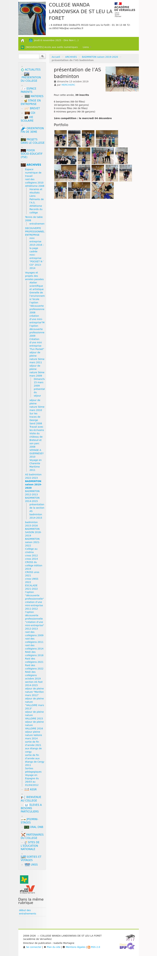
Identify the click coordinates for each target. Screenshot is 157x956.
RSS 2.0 (94, 947)
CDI (30, 112)
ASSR (30, 789)
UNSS (31, 864)
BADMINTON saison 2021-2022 (32, 542)
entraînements (38, 223)
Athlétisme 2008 (34, 186)
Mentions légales (74, 947)
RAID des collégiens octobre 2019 (33, 675)
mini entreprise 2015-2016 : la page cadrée (36, 245)
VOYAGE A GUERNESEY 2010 (36, 453)
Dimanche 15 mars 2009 (40, 382)
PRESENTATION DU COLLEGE (31, 77)
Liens (32, 196)
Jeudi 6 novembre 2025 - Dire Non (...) (54, 40)
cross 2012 (31, 555)
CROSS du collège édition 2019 (33, 565)
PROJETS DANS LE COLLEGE (33, 141)
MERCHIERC (68, 84)
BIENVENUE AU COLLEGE (31, 799)
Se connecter (32, 947)
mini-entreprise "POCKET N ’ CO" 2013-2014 (36, 261)
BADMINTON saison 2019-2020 (100, 57)
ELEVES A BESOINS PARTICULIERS (31, 808)
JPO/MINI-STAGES (29, 821)
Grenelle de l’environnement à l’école (39, 296)
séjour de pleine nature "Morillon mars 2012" (34, 692)
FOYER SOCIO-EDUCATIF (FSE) (32, 154)
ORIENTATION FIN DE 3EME (32, 130)
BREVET (32, 108)
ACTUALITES (31, 70)
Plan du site (52, 947)
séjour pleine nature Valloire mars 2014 (33, 735)
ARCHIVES (71, 57)
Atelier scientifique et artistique (36, 286)
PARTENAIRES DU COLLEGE (32, 836)
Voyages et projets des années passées (34, 276)
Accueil (56, 57)
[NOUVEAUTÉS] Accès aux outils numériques (49, 47)
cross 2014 (31, 559)
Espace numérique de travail (33, 172)
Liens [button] (87, 47)
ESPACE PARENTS (28, 90)
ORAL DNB (33, 827)
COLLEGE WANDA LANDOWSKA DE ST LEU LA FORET (80, 11)
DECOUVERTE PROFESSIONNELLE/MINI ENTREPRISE (39, 231)
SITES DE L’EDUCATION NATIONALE (30, 846)
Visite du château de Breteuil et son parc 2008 (36, 440)
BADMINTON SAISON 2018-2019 (33, 532)
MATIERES (34, 96)
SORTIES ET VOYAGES (31, 858)
